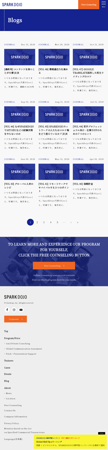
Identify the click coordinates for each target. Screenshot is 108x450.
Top (6, 331)
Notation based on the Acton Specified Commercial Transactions (24, 430)
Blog (6, 380)
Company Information (15, 416)
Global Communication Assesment (24, 348)
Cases (7, 367)
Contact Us (9, 410)
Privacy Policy (11, 423)
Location (10, 398)
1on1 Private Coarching (18, 343)
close (102, 433)
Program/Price (12, 338)
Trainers (8, 360)
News (9, 393)
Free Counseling (88, 4)
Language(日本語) (13, 439)
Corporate (14, 319)
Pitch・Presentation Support (21, 353)
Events (7, 373)
